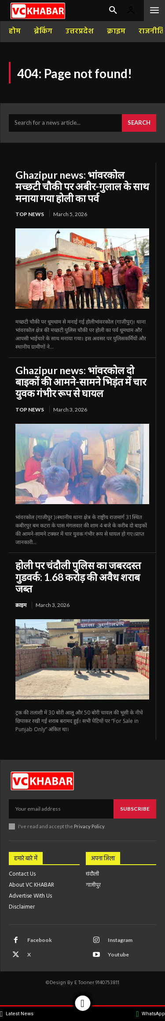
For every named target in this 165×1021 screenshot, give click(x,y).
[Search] (139, 123)
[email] (61, 809)
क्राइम (20, 605)
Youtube (118, 954)
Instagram (120, 940)
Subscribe (135, 808)
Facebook (39, 940)
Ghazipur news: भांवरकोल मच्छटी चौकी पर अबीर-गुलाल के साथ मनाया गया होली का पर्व (82, 186)
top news (29, 214)
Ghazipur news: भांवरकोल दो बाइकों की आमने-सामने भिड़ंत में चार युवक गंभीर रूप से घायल (80, 382)
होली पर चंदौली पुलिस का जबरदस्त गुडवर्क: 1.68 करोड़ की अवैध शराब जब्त (78, 577)
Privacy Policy (89, 826)
